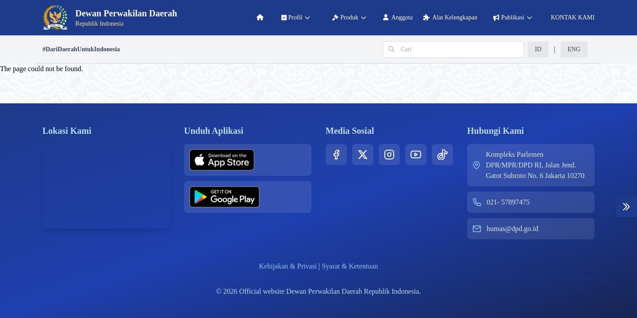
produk (349, 17)
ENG (574, 49)
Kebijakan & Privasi (288, 266)
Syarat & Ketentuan (350, 266)
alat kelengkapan (450, 17)
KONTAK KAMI (572, 17)
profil (296, 17)
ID (538, 49)
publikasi (513, 17)
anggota (398, 17)
